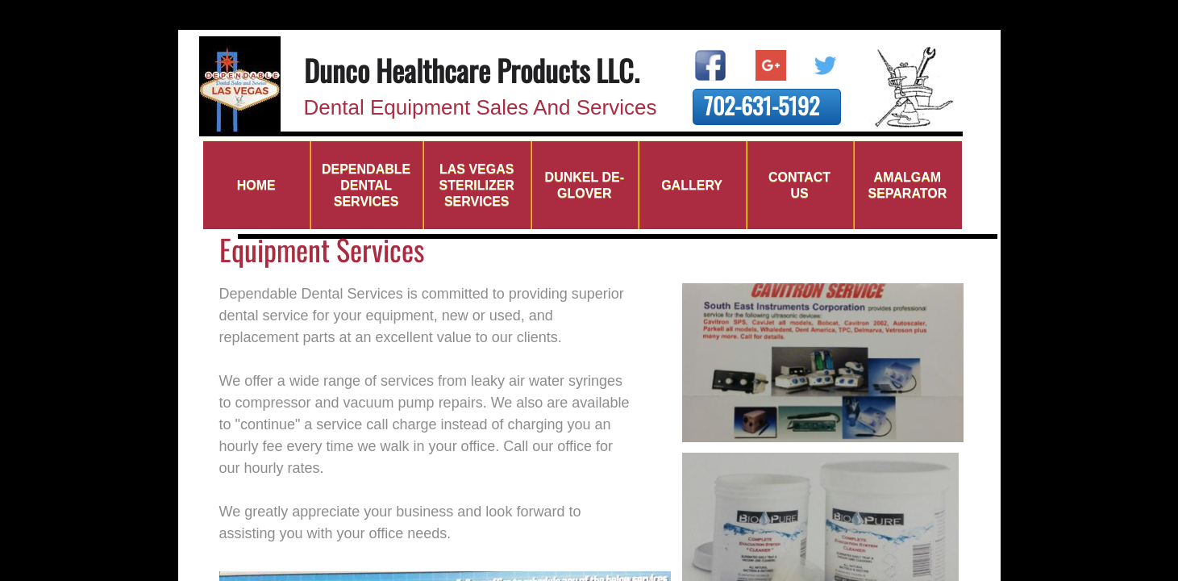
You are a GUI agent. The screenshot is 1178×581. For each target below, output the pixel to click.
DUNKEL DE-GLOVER (584, 185)
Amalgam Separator (907, 185)
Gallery (691, 185)
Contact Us (799, 185)
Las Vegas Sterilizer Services (476, 185)
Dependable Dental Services (366, 185)
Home (256, 185)
